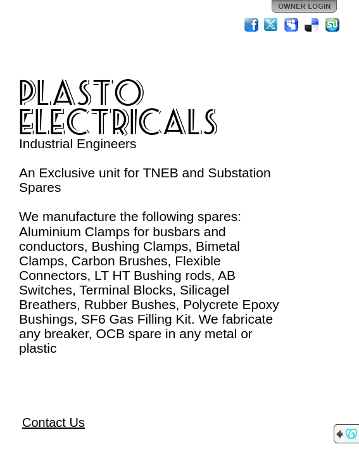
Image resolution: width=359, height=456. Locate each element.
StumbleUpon (332, 25)
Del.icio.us (312, 25)
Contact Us (53, 422)
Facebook (251, 25)
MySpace (292, 25)
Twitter (271, 25)
